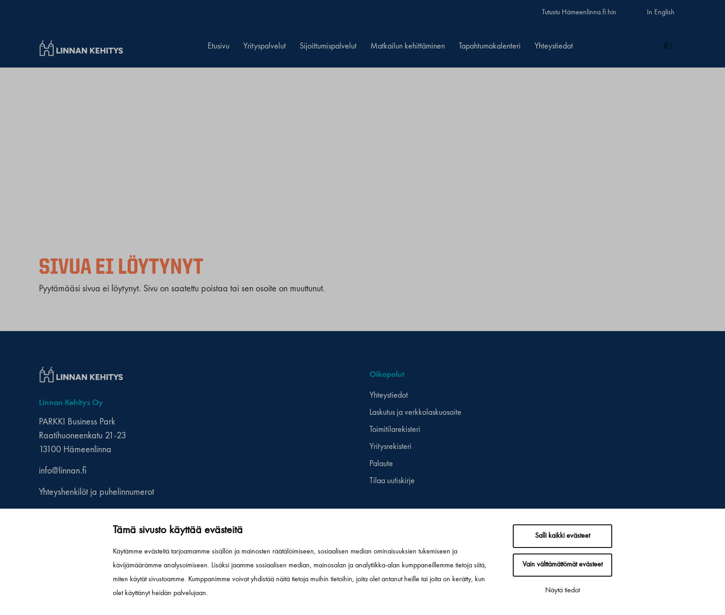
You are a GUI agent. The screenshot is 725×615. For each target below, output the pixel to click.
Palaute (381, 464)
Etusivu (218, 46)
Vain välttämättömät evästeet (562, 564)
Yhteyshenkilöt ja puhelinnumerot (96, 492)
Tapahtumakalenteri (490, 46)
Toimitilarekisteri (394, 429)
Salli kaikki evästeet (562, 536)
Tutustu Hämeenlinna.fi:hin (579, 12)
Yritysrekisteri (390, 447)
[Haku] (668, 46)
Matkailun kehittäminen (407, 46)
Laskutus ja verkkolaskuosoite (415, 412)
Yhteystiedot (554, 46)
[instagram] (546, 375)
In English (661, 12)
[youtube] (555, 375)
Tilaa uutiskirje (392, 481)
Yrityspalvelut (264, 46)
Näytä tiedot (562, 590)
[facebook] (538, 375)
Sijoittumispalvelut (328, 46)
